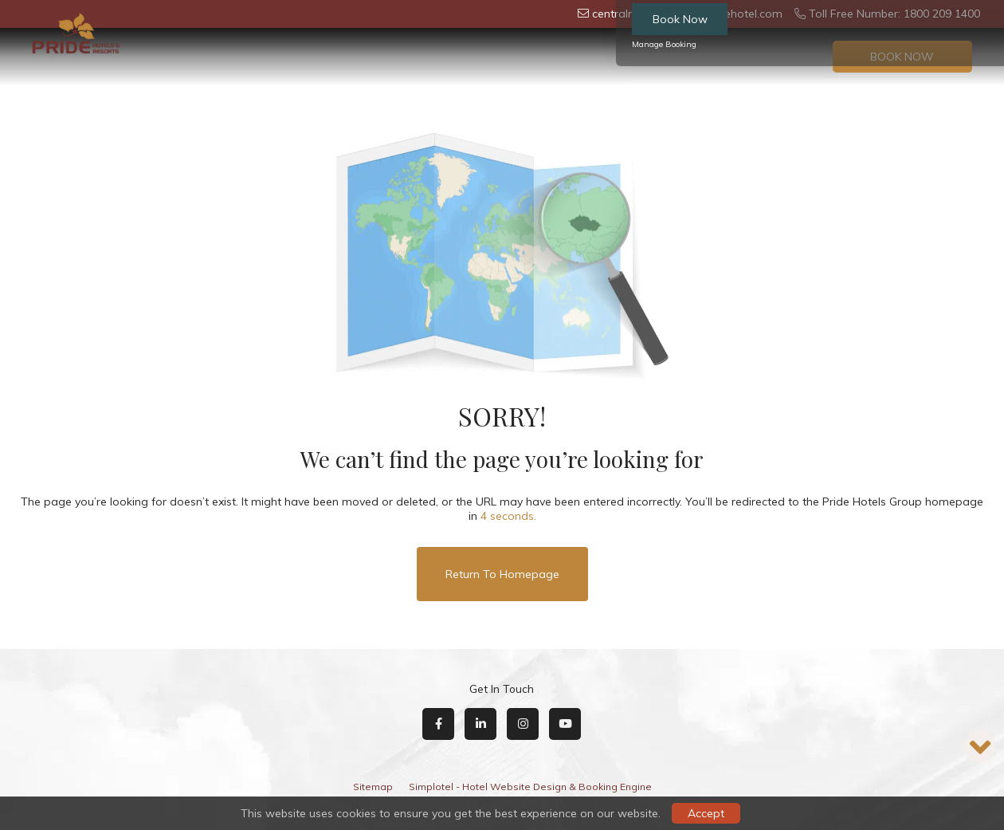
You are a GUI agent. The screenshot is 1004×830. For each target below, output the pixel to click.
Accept (706, 813)
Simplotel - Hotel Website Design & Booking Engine (530, 787)
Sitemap (373, 787)
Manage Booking (664, 44)
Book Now (680, 19)
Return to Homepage (502, 574)
